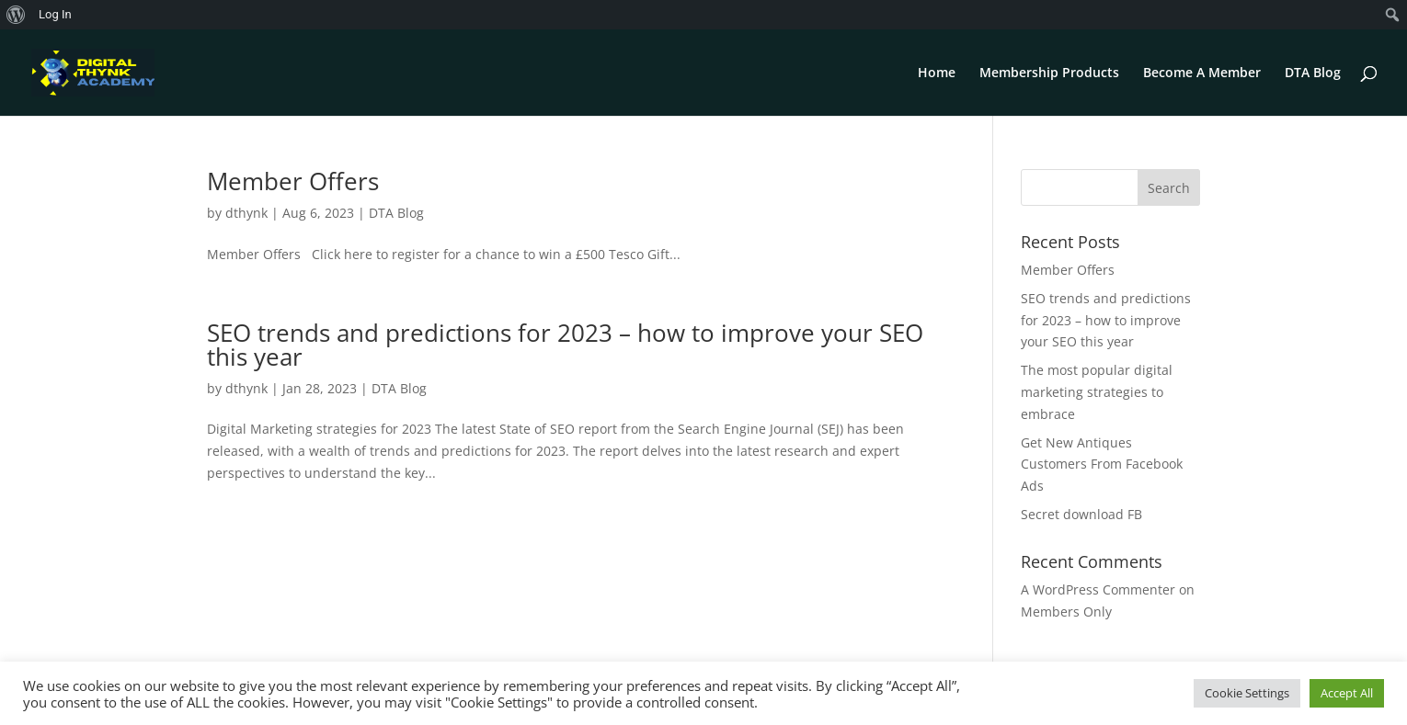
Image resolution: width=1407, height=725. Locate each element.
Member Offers (293, 181)
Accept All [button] (1347, 693)
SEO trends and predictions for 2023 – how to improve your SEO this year (565, 344)
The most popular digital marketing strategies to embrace (1096, 392)
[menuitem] (16, 14)
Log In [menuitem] (55, 14)
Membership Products (1049, 73)
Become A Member (1202, 73)
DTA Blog (1313, 73)
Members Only (1066, 611)
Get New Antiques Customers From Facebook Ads (1102, 464)
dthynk (246, 212)
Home (936, 73)
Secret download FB (1081, 514)
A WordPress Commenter (1098, 589)
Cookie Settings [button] (1247, 693)
